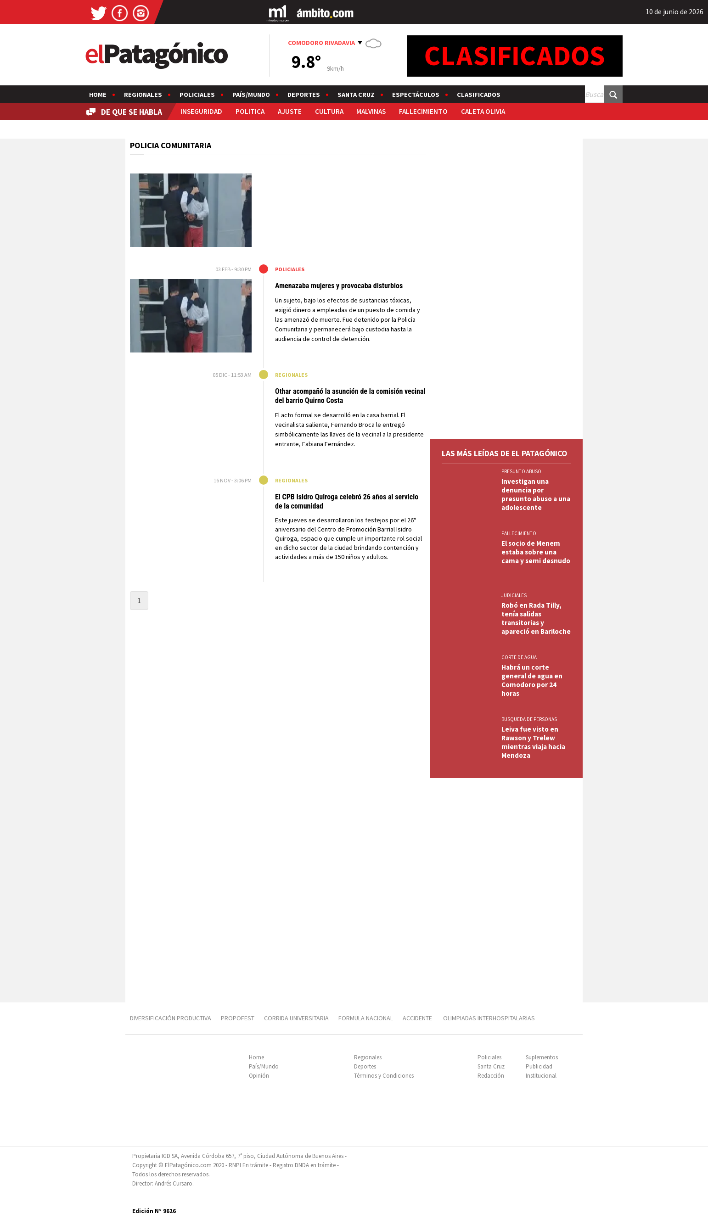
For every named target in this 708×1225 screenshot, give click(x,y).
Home (98, 94)
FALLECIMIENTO (423, 111)
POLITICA (250, 111)
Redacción (491, 1076)
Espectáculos (415, 94)
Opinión (259, 1076)
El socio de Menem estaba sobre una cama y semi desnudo (535, 552)
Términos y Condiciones (384, 1076)
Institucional (541, 1076)
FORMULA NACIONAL (365, 1018)
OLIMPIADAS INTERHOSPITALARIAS (489, 1018)
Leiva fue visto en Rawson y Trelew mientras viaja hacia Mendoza (533, 742)
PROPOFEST (237, 1018)
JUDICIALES (514, 595)
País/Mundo (251, 94)
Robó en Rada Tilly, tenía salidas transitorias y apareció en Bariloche (536, 618)
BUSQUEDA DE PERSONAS (529, 719)
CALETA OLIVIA (483, 111)
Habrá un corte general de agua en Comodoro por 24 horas (531, 680)
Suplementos (542, 1057)
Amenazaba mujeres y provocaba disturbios (340, 285)
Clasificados (478, 94)
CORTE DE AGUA (519, 657)
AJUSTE (290, 111)
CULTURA (329, 111)
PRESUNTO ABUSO (521, 471)
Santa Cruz (356, 94)
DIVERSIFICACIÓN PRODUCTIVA (170, 1018)
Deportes (303, 94)
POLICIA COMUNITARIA (170, 145)
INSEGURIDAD (201, 111)
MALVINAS (371, 111)
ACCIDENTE (418, 1018)
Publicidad (539, 1066)
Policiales (197, 94)
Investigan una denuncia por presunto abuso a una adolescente (535, 494)
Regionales (143, 94)
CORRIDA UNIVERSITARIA (296, 1018)
